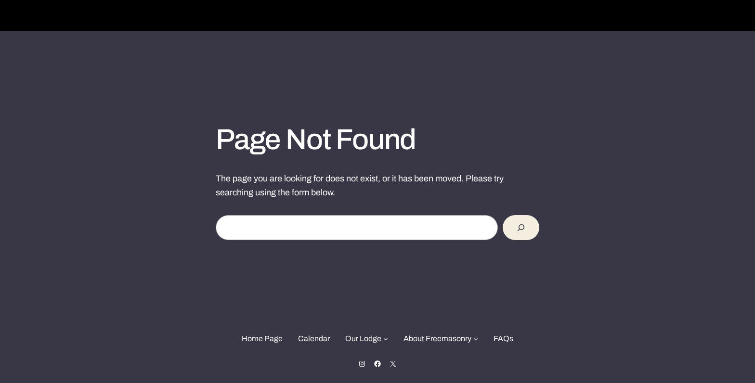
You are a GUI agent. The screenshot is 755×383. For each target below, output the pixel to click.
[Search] (521, 227)
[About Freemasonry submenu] (475, 338)
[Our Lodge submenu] (385, 338)
